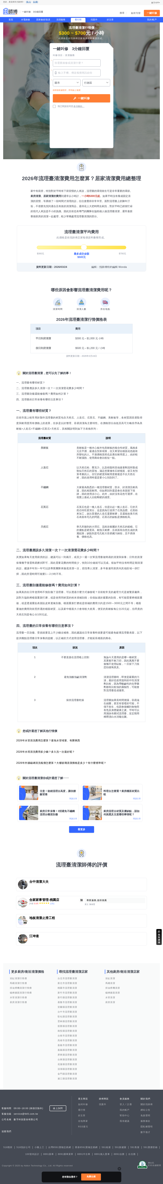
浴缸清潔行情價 (18, 978)
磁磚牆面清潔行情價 (21, 992)
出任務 (132, 1154)
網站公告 (145, 1110)
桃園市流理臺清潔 (67, 988)
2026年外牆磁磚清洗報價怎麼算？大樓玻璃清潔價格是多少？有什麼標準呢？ (61, 763)
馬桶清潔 (110, 983)
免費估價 (91, 1176)
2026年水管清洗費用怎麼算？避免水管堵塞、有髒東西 (48, 740)
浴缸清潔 (110, 978)
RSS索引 (83, 1126)
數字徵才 (145, 1132)
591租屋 (106, 1147)
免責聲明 (145, 1115)
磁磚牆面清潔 (112, 992)
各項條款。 (79, 106)
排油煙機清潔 (112, 988)
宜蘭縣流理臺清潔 (67, 1007)
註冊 (129, 1104)
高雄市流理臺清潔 (67, 1040)
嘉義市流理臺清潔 (67, 1045)
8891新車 (48, 1154)
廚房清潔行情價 (18, 1002)
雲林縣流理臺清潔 (67, 1021)
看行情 (78, 19)
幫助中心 (124, 1115)
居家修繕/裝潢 (43, 19)
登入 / (123, 1104)
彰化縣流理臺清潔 (67, 1016)
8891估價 (119, 1154)
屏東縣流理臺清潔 (67, 1054)
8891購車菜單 (65, 1154)
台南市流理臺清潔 (67, 1035)
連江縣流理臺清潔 (67, 1078)
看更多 (81, 829)
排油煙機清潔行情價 (21, 988)
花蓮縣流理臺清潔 (67, 1064)
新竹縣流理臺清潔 (67, 997)
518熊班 (8, 1147)
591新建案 (120, 1147)
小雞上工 (39, 1147)
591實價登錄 (151, 1147)
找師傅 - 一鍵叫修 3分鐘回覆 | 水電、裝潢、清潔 (10, 11)
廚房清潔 (110, 1002)
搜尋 (122, 13)
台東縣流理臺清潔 (67, 1059)
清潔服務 (60, 19)
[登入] (28, 2)
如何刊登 (136, 13)
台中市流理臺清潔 (67, 1011)
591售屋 (135, 1147)
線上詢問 (58, 1108)
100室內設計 (32, 1154)
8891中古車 (83, 1154)
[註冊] (35, 2)
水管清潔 (110, 997)
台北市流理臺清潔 (67, 978)
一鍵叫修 (152, 13)
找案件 (94, 19)
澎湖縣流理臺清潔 (67, 1069)
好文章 (110, 19)
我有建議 (124, 1121)
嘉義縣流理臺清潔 (67, 1050)
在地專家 (83, 1121)
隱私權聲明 (147, 1126)
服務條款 (145, 1121)
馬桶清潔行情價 (18, 983)
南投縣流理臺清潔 (67, 1031)
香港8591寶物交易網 (86, 1147)
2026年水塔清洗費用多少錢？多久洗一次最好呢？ (45, 751)
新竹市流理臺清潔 (67, 992)
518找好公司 (24, 1147)
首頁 (11, 19)
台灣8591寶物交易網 (59, 1147)
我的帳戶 (152, 19)
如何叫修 (83, 1104)
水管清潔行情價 (18, 997)
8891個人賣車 (102, 1154)
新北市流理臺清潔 (67, 983)
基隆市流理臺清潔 (67, 1002)
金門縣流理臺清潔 (67, 1074)
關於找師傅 (147, 1104)
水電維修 (25, 19)
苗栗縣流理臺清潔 (67, 1026)
